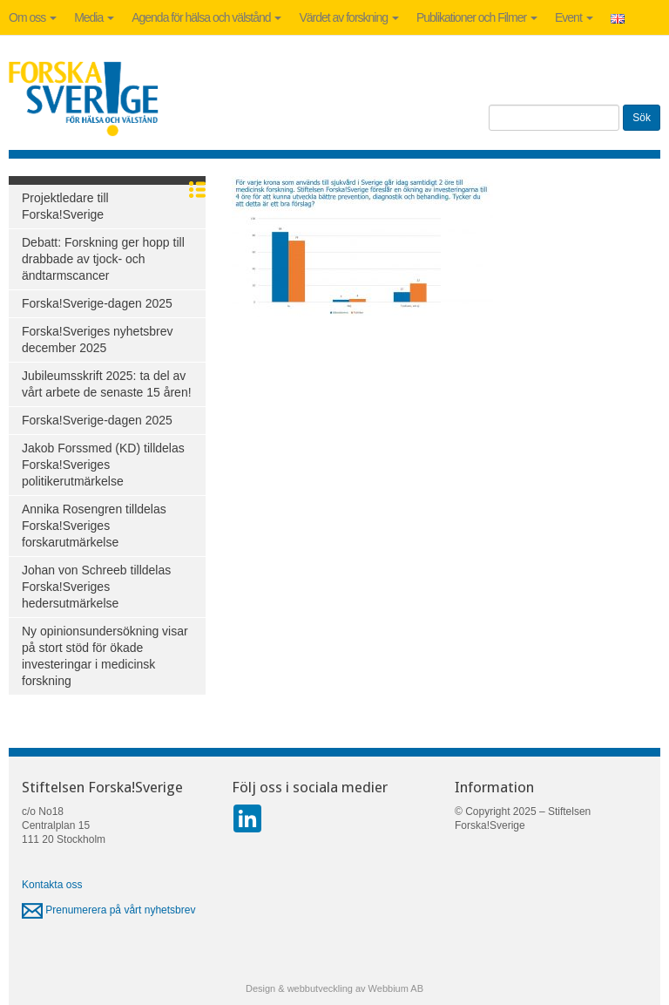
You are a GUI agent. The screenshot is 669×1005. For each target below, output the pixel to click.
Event (574, 17)
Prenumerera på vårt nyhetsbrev (108, 910)
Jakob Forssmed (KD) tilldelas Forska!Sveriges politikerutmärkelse (103, 464)
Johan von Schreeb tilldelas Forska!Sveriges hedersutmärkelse (96, 586)
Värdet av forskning (349, 17)
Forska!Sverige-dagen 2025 (97, 303)
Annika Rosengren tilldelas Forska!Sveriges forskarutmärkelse (94, 525)
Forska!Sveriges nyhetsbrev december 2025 (97, 339)
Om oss (33, 17)
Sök (641, 118)
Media (94, 17)
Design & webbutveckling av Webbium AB (334, 988)
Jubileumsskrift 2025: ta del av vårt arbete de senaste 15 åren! (107, 384)
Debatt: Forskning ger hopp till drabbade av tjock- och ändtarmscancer (103, 258)
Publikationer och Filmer (476, 17)
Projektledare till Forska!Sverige (65, 206)
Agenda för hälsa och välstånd (206, 17)
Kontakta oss (52, 885)
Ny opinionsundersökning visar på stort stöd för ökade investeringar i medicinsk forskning (105, 656)
